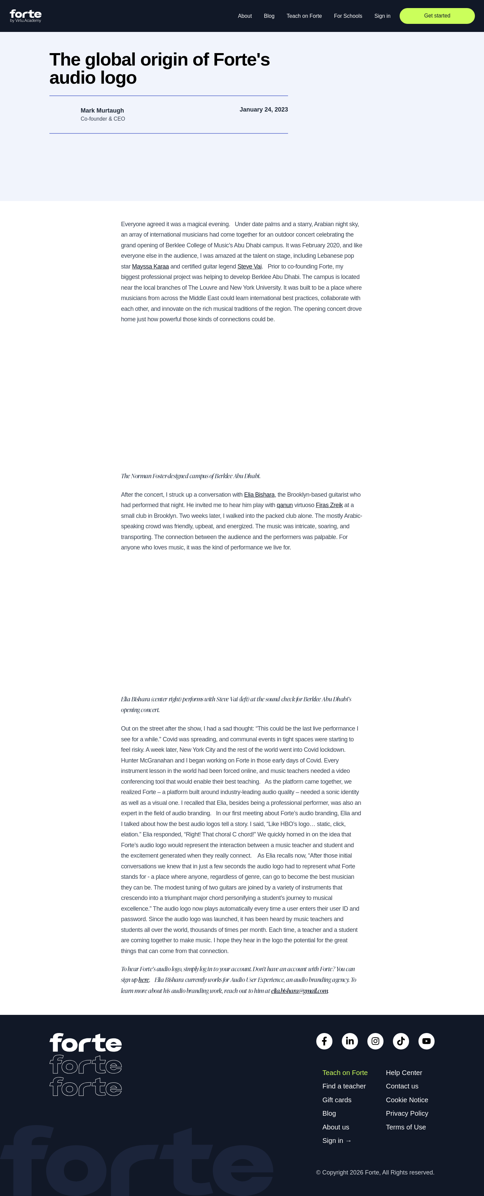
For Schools (348, 16)
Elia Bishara (259, 494)
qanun (285, 505)
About (245, 16)
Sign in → (337, 1140)
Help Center (404, 1072)
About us (335, 1127)
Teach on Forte (304, 16)
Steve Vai (250, 266)
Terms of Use (406, 1127)
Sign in (382, 16)
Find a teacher (344, 1086)
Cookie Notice (407, 1100)
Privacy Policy (407, 1113)
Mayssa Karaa (150, 266)
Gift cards (337, 1100)
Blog (269, 16)
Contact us (402, 1086)
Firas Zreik (329, 505)
